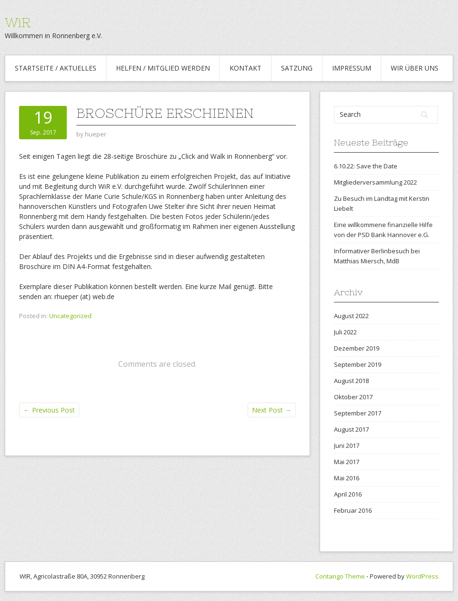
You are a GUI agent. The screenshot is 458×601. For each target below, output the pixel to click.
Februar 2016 (353, 510)
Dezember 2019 (356, 348)
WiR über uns (414, 68)
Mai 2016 (346, 478)
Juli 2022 (345, 332)
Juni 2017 (346, 445)
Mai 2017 (346, 461)
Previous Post (49, 409)
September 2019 (357, 364)
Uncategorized (70, 315)
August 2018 (351, 380)
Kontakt (245, 68)
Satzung (296, 68)
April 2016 (348, 494)
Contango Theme (340, 576)
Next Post (271, 409)
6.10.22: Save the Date (366, 166)
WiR (18, 22)
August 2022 (351, 315)
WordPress (422, 576)
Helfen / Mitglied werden (163, 68)
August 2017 (351, 429)
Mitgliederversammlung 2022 (375, 182)
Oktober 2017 (353, 397)
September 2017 (357, 413)
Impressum (351, 68)
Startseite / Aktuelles (55, 68)
